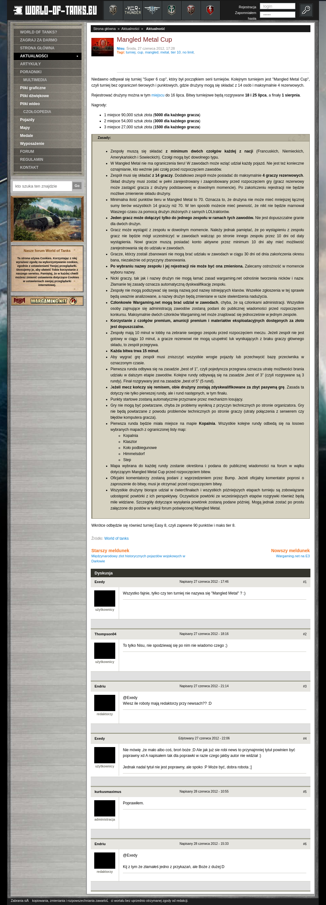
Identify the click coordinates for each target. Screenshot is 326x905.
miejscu (158, 95)
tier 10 (176, 52)
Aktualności (130, 29)
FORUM (27, 151)
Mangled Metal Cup (144, 39)
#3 (305, 686)
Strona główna (104, 29)
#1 (305, 582)
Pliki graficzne (33, 88)
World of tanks (116, 538)
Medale (26, 135)
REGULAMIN (31, 159)
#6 (305, 844)
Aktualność (155, 29)
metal (164, 52)
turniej (131, 52)
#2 (305, 634)
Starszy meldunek (138, 555)
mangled (152, 52)
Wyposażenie (32, 143)
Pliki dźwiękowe (34, 96)
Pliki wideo (30, 104)
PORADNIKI (30, 72)
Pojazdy (27, 120)
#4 (305, 738)
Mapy (25, 127)
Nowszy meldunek (290, 553)
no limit (188, 52)
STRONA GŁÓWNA (37, 48)
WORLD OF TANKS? (38, 32)
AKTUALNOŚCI (49, 56)
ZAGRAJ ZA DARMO (38, 40)
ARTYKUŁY (30, 64)
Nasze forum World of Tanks (47, 251)
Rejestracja (247, 7)
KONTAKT (29, 167)
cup (140, 52)
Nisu (120, 48)
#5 (305, 792)
